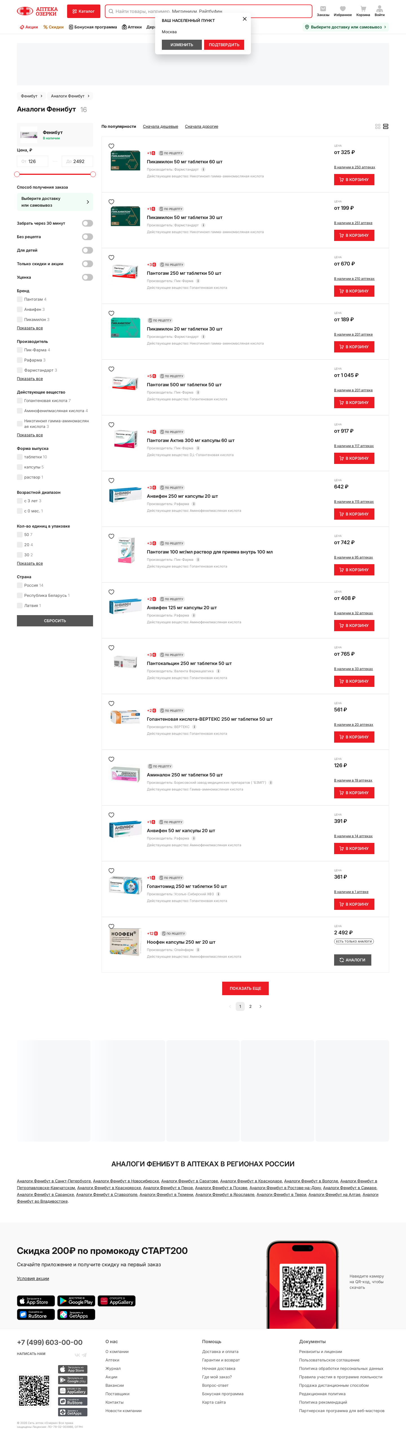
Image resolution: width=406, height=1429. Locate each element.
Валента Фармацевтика (194, 622)
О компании (117, 1309)
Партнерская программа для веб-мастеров (342, 1368)
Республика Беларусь (47, 546)
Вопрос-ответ (215, 1343)
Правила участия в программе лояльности (340, 1334)
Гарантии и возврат (221, 1317)
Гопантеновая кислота (47, 351)
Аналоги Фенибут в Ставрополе (106, 1145)
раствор (33, 428)
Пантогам (35, 250)
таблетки (35, 407)
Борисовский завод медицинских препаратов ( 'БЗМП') (220, 733)
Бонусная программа (92, 27)
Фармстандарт (40, 321)
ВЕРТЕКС (182, 678)
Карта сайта (214, 1359)
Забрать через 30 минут (41, 174)
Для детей (27, 201)
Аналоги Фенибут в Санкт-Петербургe (54, 1131)
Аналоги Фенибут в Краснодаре (251, 1131)
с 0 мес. (33, 461)
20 (28, 495)
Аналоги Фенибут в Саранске (45, 1145)
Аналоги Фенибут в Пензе (168, 1138)
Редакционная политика (322, 1351)
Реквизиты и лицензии (320, 1309)
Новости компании (123, 1368)
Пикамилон (37, 270)
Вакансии (114, 1343)
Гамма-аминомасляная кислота (216, 740)
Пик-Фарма (37, 300)
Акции (28, 27)
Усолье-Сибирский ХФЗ (194, 845)
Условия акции (33, 1229)
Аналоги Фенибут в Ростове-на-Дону (285, 1138)
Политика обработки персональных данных (341, 1326)
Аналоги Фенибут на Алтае (334, 1145)
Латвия (32, 556)
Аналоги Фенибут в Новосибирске (126, 1131)
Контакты (114, 1359)
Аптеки (132, 27)
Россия (33, 536)
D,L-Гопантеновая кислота (212, 406)
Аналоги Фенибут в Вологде (311, 1131)
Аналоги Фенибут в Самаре (349, 1138)
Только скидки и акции (40, 214)
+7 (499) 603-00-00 (50, 1300)
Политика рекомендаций (323, 1359)
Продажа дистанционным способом (334, 1343)
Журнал (113, 1326)
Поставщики (117, 1351)
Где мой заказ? (217, 1334)
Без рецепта (29, 187)
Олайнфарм (183, 901)
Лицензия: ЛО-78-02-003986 (52, 1384)
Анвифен (34, 260)
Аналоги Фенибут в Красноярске (109, 1138)
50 (28, 485)
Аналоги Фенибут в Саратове (189, 1131)
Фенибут (53, 83)
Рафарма (35, 311)
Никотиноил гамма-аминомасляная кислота (56, 374)
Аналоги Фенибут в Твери (281, 1145)
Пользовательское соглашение (329, 1317)
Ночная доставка (218, 1326)
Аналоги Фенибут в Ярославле (224, 1145)
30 (28, 505)
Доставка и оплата (220, 1309)
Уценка (24, 228)
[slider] (17, 125)
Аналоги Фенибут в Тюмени (166, 1145)
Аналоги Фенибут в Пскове (221, 1138)
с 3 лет (32, 451)
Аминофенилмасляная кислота (56, 361)
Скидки (53, 27)
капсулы (34, 418)
